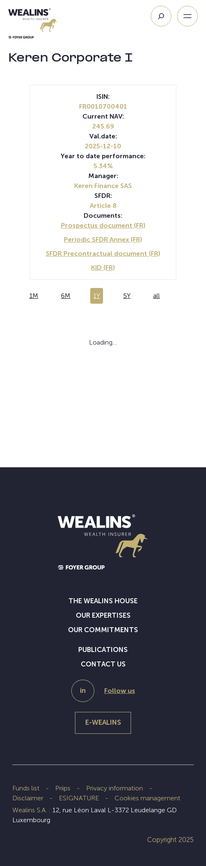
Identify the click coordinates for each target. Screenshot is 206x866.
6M (65, 296)
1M (33, 296)
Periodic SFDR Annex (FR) (103, 239)
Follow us (119, 691)
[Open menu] (187, 16)
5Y (127, 296)
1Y (96, 296)
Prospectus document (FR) (103, 225)
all (156, 296)
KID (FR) (103, 267)
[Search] (161, 16)
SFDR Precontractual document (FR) (103, 253)
